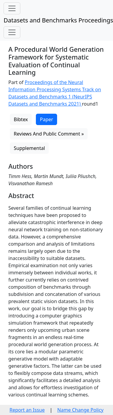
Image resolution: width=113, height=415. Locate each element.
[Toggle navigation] (12, 8)
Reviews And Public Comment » (49, 133)
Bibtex (21, 119)
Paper (46, 119)
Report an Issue (27, 410)
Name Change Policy (80, 410)
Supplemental (29, 148)
